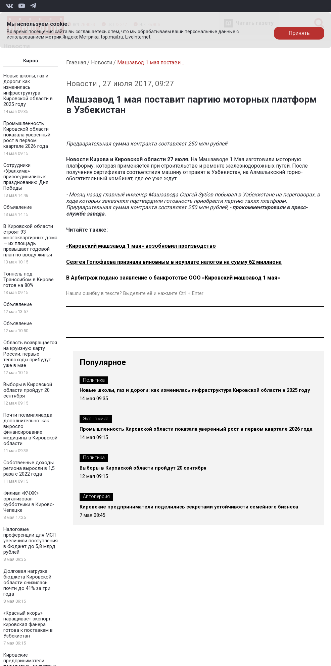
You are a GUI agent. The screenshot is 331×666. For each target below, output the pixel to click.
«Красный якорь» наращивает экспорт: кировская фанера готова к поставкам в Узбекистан (28, 624)
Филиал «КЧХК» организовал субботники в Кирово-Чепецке (28, 501)
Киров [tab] (30, 61)
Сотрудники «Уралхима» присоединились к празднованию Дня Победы (25, 177)
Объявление (17, 207)
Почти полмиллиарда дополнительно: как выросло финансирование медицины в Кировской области (30, 429)
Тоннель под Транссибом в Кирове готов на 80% (28, 279)
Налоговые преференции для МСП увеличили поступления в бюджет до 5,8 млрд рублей (30, 541)
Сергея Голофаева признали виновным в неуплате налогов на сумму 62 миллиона (174, 262)
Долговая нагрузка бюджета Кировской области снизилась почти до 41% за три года (27, 582)
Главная (76, 62)
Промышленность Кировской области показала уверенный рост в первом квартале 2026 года (26, 135)
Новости (101, 62)
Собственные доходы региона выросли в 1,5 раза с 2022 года (29, 468)
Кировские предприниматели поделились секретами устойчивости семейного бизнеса (189, 507)
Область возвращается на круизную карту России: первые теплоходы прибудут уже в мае (30, 354)
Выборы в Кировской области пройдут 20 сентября (27, 390)
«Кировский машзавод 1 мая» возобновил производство (141, 246)
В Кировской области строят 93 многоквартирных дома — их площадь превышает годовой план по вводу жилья (30, 241)
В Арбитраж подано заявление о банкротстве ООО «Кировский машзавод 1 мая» (173, 278)
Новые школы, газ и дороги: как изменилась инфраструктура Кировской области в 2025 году (28, 90)
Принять (299, 33)
